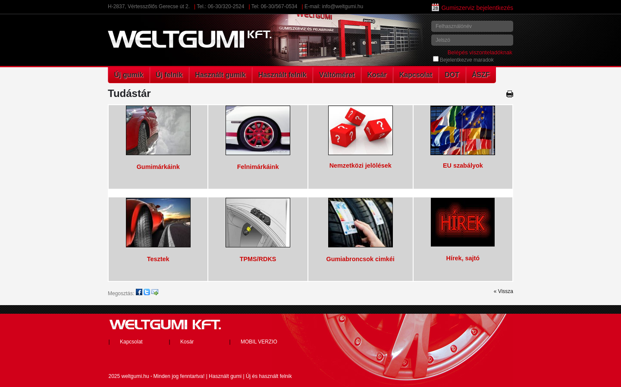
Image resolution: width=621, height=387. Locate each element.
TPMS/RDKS (258, 259)
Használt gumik (220, 74)
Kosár (376, 74)
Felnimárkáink (258, 166)
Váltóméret (337, 74)
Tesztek (158, 259)
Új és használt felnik (269, 376)
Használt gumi (225, 376)
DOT (452, 74)
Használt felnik (282, 74)
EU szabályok (463, 165)
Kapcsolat (415, 74)
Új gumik (129, 74)
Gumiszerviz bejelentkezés (472, 7)
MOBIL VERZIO (259, 342)
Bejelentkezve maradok (463, 60)
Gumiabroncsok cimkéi (360, 259)
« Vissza (503, 291)
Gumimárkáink (158, 166)
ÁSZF (481, 74)
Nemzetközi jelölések (360, 165)
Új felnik (169, 74)
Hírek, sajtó (463, 258)
